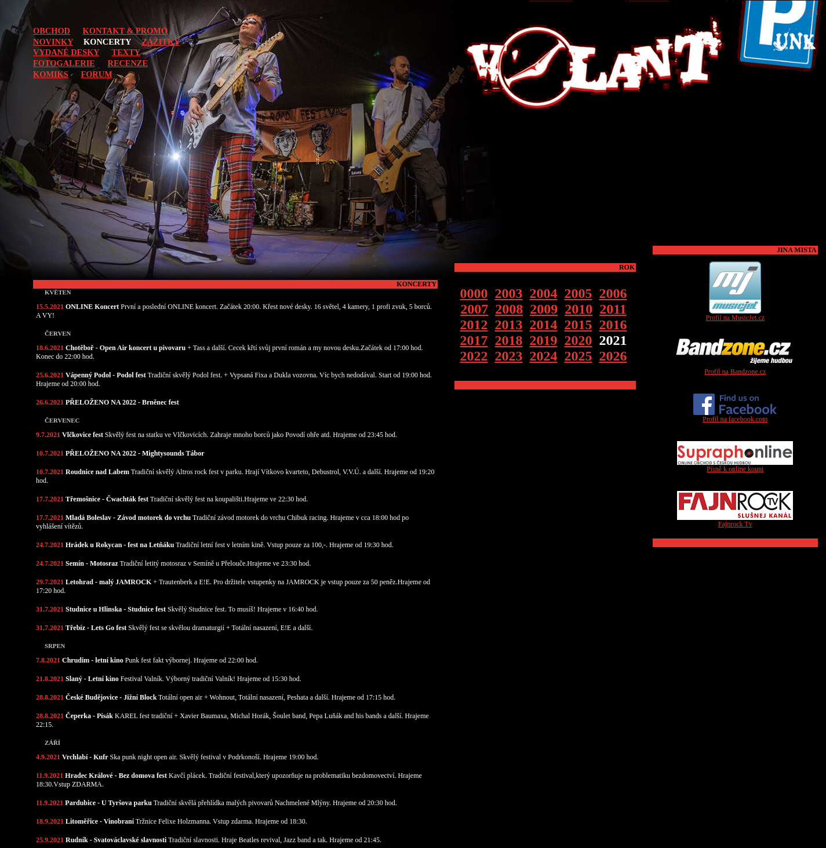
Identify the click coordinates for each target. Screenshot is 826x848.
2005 (578, 293)
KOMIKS (50, 74)
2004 (544, 293)
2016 (613, 324)
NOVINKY (53, 41)
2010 (578, 308)
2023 (509, 355)
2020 (578, 340)
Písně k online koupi (735, 465)
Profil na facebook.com (735, 416)
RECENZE (127, 63)
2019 (544, 340)
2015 (578, 324)
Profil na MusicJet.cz (735, 314)
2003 (509, 293)
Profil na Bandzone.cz (735, 368)
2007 (474, 308)
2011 (613, 308)
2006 (613, 293)
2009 (544, 308)
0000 (474, 293)
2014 (544, 324)
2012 (474, 324)
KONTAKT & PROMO (125, 30)
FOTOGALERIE (64, 63)
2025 (578, 355)
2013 (509, 324)
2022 (474, 355)
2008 (509, 308)
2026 (613, 355)
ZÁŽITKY (160, 41)
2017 (474, 340)
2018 (509, 340)
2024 (544, 355)
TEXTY (126, 52)
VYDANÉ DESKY (66, 52)
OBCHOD (51, 30)
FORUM (96, 74)
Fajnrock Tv (735, 521)
